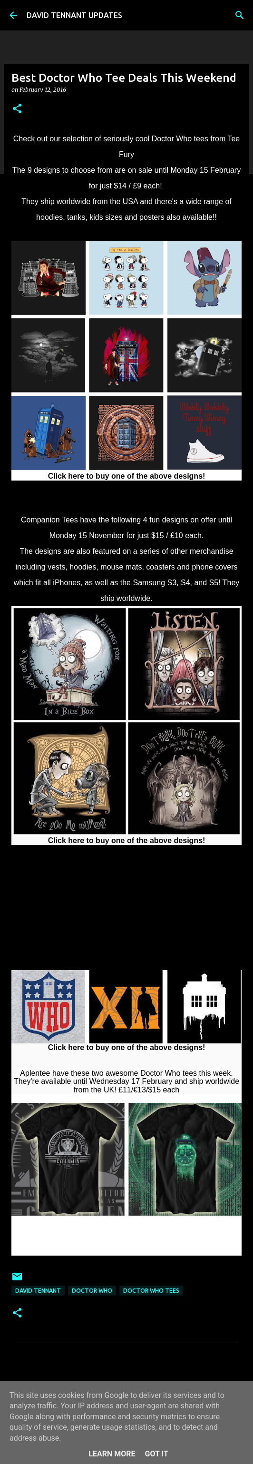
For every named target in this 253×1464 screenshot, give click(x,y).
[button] (17, 109)
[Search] (239, 15)
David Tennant (38, 1290)
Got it (156, 1453)
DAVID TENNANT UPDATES (74, 15)
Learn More (111, 1453)
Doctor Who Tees (151, 1290)
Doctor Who (92, 1290)
